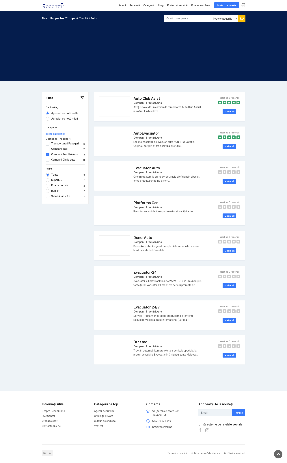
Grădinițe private (103, 415)
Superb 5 (65, 180)
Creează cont (49, 420)
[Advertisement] (143, 49)
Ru (44, 452)
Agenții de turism (104, 411)
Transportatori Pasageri (65, 144)
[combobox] (224, 18)
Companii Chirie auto (65, 160)
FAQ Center (48, 415)
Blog (161, 5)
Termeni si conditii (177, 453)
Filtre (49, 98)
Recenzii (134, 5)
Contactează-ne (200, 5)
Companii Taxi (65, 149)
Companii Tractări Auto (65, 154)
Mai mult (229, 111)
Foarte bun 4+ (65, 185)
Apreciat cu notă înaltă (63, 113)
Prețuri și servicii (177, 5)
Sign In (243, 5)
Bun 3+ (65, 191)
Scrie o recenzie (226, 5)
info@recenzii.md (162, 426)
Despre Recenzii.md (53, 411)
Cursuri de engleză (105, 420)
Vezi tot (98, 426)
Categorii (148, 5)
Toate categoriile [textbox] (222, 18)
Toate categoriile (55, 133)
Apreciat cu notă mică (63, 119)
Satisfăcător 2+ (65, 196)
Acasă (122, 5)
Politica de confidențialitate (205, 453)
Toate (65, 175)
